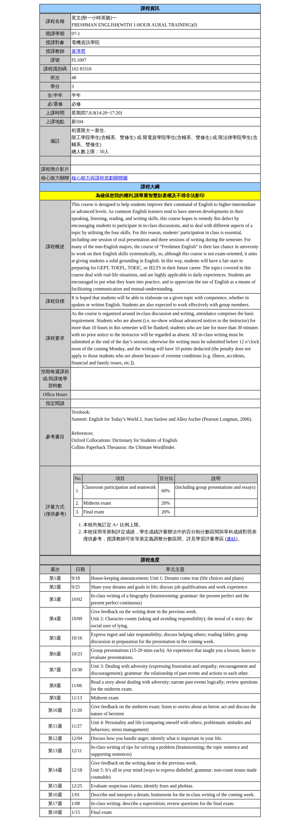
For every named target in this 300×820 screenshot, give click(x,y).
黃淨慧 (78, 51)
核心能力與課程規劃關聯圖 (99, 177)
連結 (231, 538)
